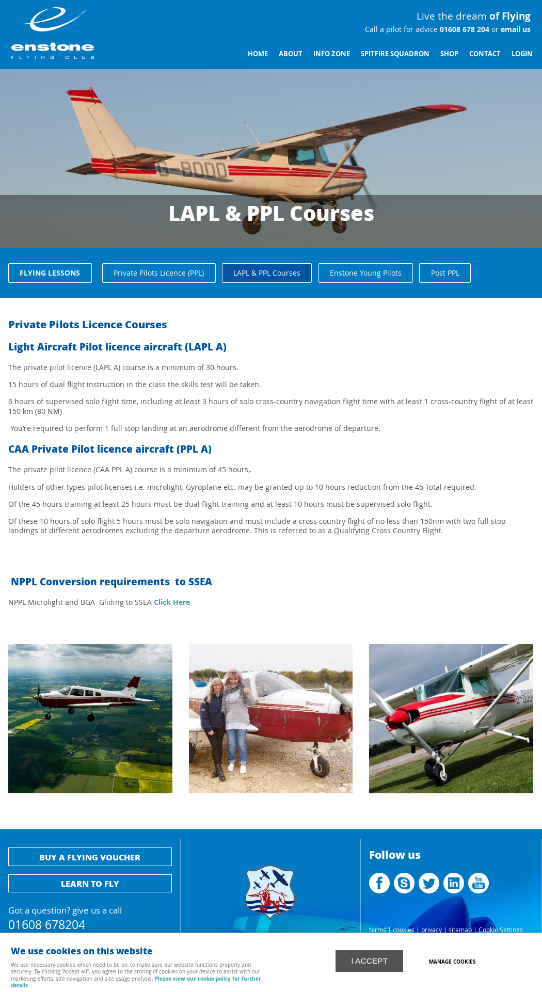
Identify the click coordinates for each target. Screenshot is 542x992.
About (290, 53)
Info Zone (331, 53)
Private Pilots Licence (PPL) (159, 273)
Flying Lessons (50, 273)
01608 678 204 (463, 29)
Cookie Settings (501, 930)
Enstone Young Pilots (366, 273)
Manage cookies (454, 960)
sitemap (460, 930)
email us (515, 29)
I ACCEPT (369, 959)
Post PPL (445, 273)
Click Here (171, 602)
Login (522, 53)
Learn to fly (90, 883)
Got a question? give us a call (90, 917)
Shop (449, 53)
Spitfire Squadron (395, 53)
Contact (485, 53)
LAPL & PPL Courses (266, 273)
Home (258, 53)
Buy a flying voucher (89, 857)
